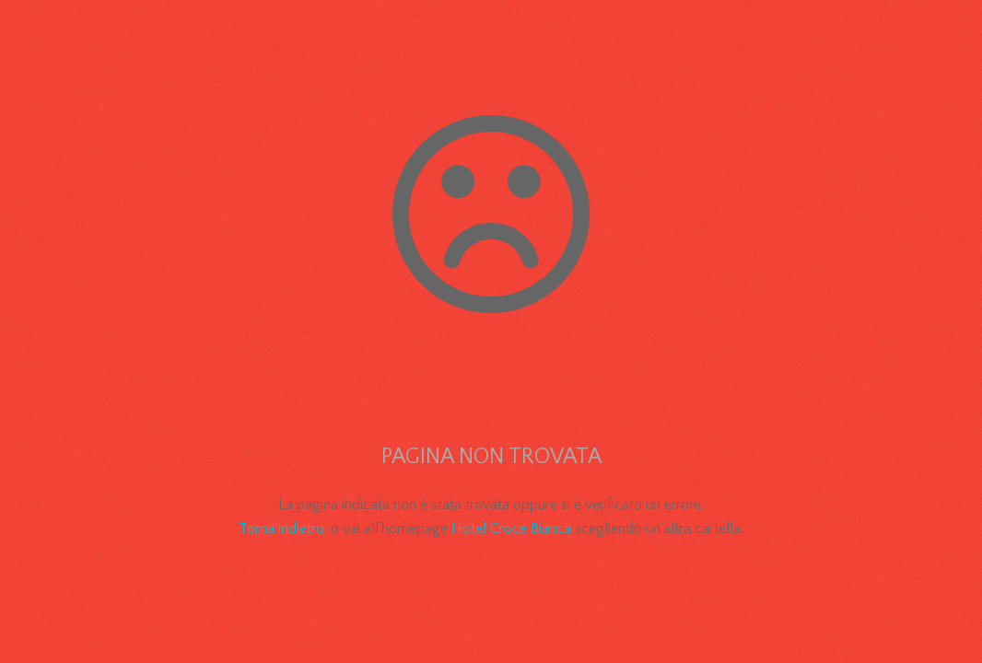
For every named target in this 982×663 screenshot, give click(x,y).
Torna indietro (281, 528)
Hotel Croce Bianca (511, 528)
